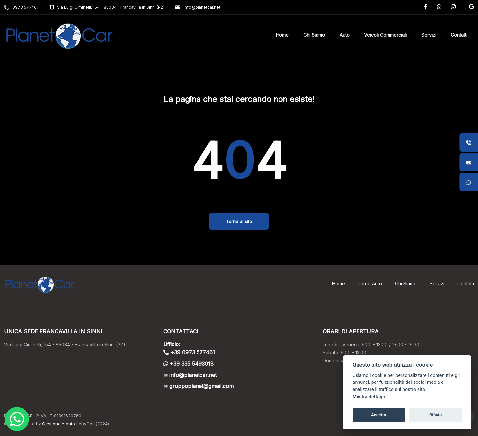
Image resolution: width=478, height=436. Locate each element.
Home (338, 283)
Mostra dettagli (369, 397)
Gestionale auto (58, 423)
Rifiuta (435, 414)
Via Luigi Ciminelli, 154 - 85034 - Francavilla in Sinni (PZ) (107, 7)
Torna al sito (239, 221)
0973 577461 (21, 7)
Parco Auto (370, 283)
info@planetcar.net (197, 7)
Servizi (437, 283)
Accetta (378, 414)
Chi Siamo (406, 283)
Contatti (465, 283)
